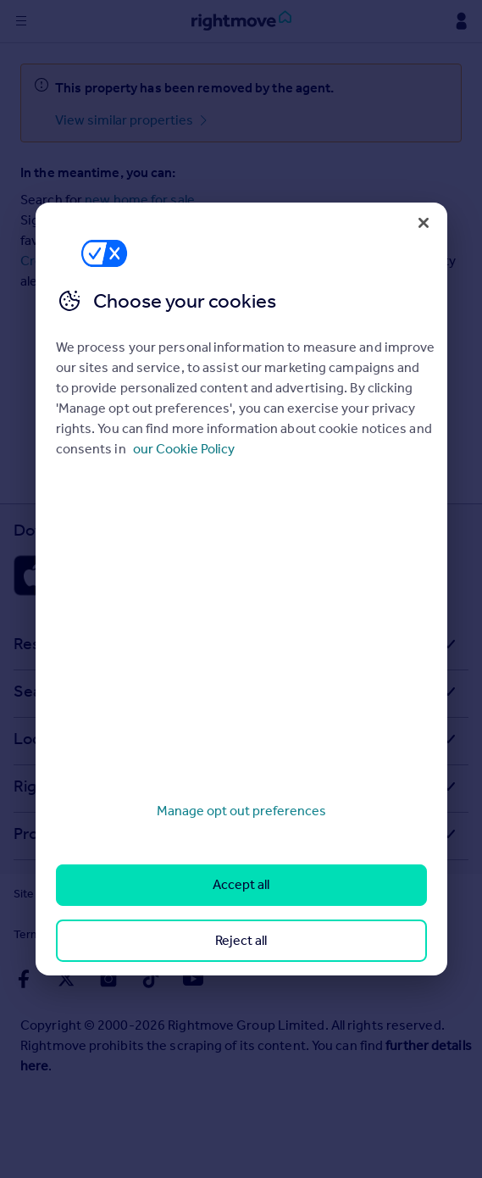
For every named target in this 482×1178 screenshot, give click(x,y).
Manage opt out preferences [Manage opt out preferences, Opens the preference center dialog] (241, 811)
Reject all (241, 940)
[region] (241, 589)
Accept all (241, 884)
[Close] (423, 223)
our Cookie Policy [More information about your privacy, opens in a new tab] (184, 449)
